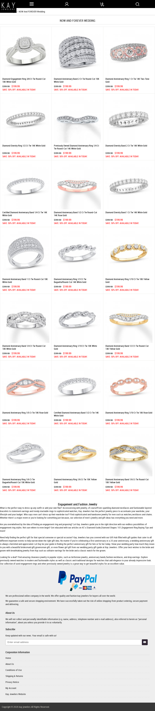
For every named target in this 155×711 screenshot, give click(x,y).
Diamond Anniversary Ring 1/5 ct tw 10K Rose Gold (25, 412)
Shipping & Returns (14, 676)
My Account (10, 688)
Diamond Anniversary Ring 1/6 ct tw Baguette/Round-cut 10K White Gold (18, 481)
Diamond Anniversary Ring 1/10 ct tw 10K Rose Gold (128, 412)
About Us (9, 664)
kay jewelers (83, 595)
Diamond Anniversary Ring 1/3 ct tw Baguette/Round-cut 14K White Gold (70, 280)
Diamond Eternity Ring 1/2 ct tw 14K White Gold (23, 145)
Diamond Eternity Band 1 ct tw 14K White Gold (126, 212)
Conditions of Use (13, 670)
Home (8, 658)
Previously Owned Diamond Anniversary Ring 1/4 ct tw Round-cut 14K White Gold (76, 147)
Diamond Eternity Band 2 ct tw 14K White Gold (126, 145)
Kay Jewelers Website (15, 694)
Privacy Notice (12, 682)
